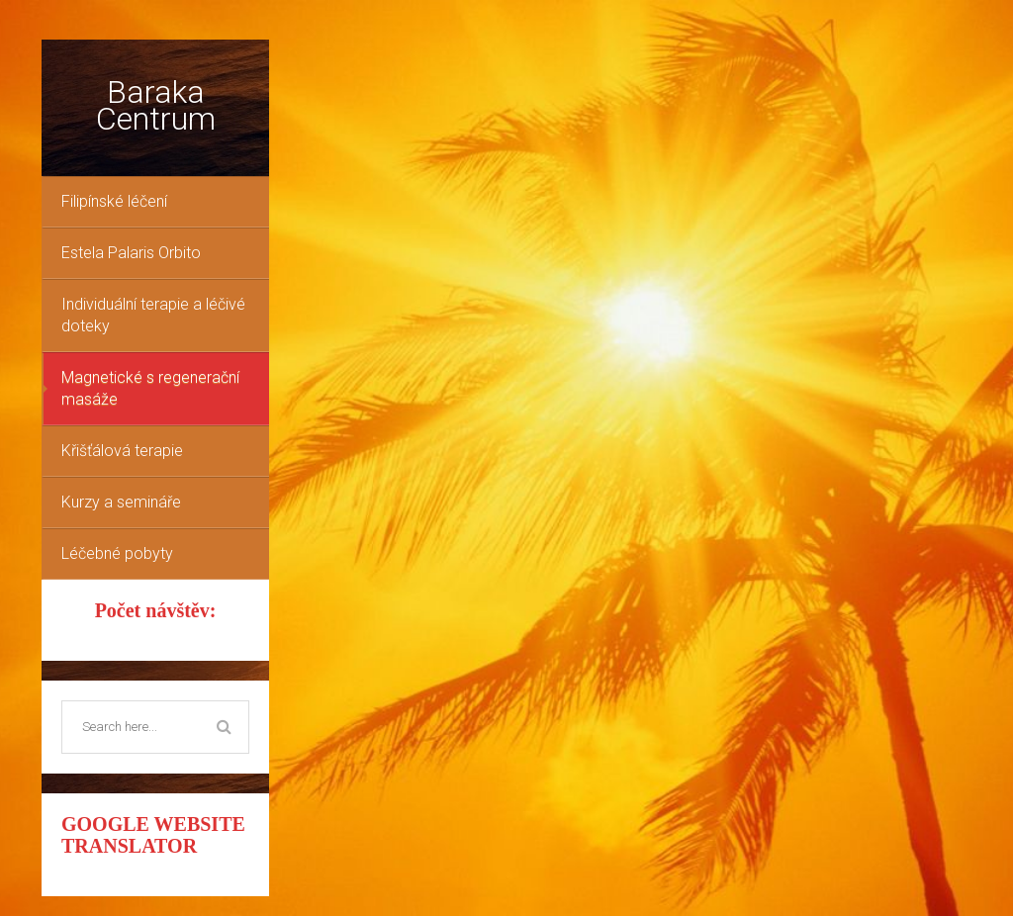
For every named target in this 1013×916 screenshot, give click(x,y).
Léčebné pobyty (117, 553)
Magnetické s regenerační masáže (150, 388)
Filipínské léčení (114, 201)
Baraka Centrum (156, 105)
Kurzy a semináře (121, 502)
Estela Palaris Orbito (131, 252)
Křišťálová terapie (122, 450)
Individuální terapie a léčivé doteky (153, 315)
